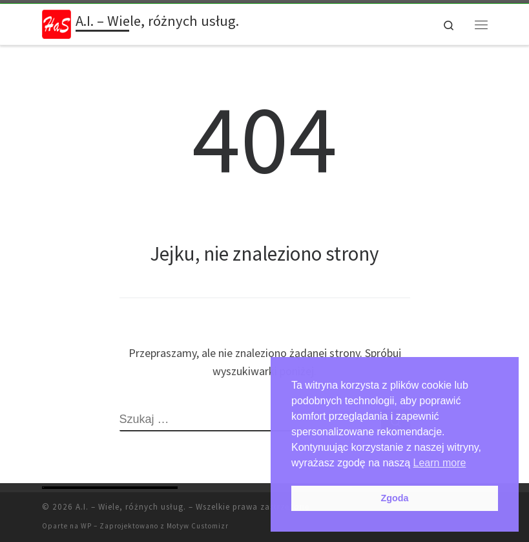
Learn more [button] (439, 462)
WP (86, 525)
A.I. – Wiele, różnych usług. (131, 506)
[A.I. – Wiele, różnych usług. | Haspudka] (56, 23)
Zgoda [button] (394, 498)
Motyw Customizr (198, 525)
